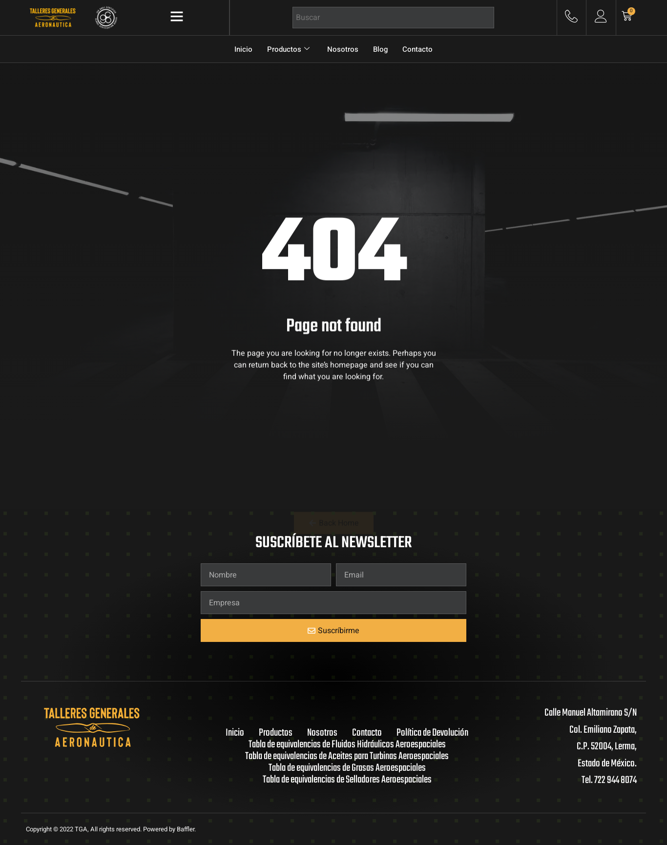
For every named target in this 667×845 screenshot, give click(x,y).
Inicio (243, 49)
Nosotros (342, 49)
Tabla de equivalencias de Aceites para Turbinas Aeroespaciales (347, 757)
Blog (380, 49)
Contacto (417, 49)
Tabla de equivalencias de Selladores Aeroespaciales (347, 780)
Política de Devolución (432, 733)
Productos (288, 49)
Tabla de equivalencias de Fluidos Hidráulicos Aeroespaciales (347, 745)
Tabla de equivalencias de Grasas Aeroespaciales (347, 768)
